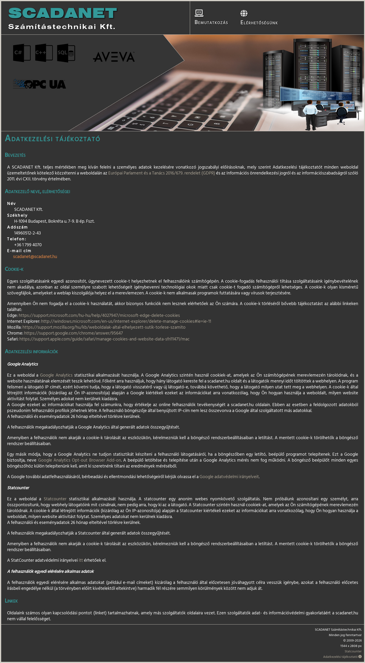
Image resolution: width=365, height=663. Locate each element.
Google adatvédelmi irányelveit (229, 476)
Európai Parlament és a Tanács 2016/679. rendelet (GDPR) (161, 173)
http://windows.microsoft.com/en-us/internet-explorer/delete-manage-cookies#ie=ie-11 (126, 321)
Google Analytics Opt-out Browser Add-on (79, 460)
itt (81, 560)
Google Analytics (56, 375)
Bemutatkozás (211, 19)
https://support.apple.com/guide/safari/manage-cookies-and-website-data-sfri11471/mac (104, 339)
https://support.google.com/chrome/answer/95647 (73, 333)
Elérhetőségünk (256, 20)
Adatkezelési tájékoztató (342, 656)
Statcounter (55, 498)
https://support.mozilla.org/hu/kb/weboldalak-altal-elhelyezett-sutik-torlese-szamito (104, 327)
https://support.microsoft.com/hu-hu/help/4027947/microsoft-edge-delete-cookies (99, 315)
